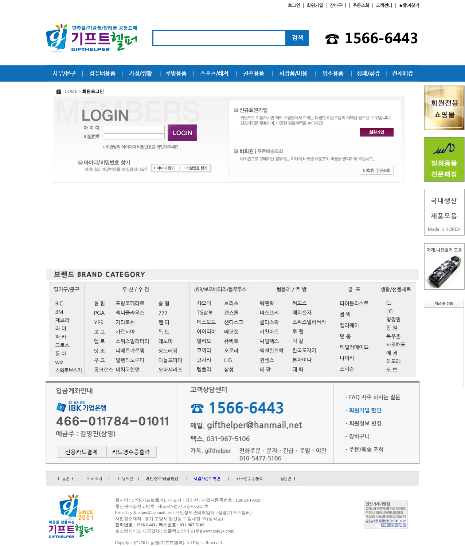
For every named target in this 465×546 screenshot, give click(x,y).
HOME (66, 91)
